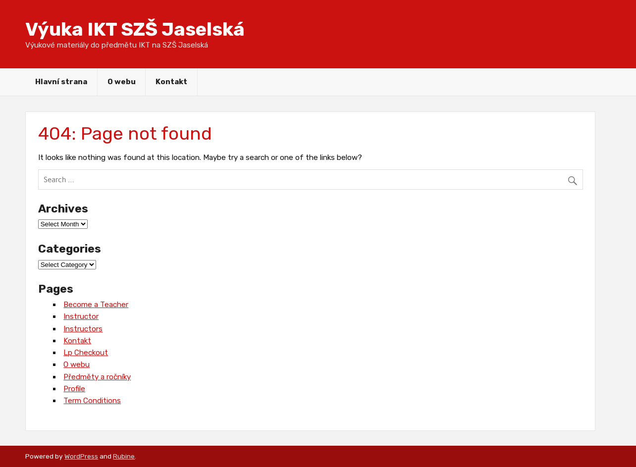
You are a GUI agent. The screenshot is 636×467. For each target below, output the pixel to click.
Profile (74, 388)
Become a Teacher (95, 304)
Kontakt (171, 81)
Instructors (83, 328)
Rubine (124, 456)
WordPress (81, 456)
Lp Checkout (85, 352)
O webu (121, 81)
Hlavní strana (61, 81)
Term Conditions (92, 400)
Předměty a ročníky (97, 376)
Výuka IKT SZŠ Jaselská (135, 29)
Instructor (81, 316)
